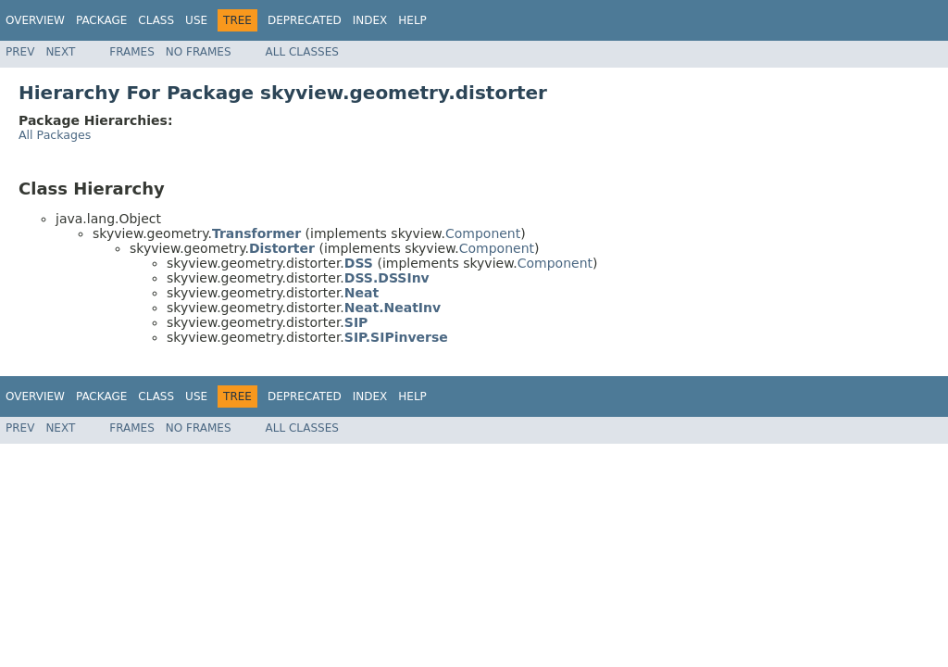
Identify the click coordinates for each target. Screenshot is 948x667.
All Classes (302, 51)
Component (482, 233)
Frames (132, 51)
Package (101, 20)
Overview (35, 20)
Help (412, 20)
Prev (20, 51)
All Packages (55, 135)
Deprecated (305, 20)
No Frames (198, 51)
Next (60, 51)
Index (370, 20)
